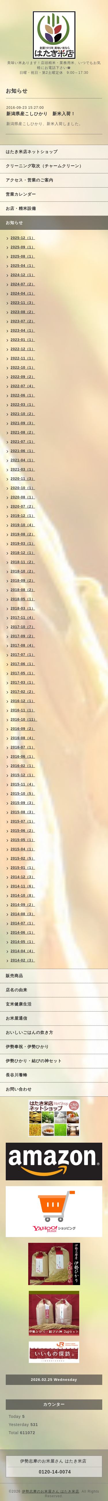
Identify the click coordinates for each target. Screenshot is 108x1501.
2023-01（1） (23, 340)
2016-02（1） (23, 766)
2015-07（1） (23, 821)
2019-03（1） (23, 544)
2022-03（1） (23, 405)
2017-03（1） (23, 682)
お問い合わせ (19, 1089)
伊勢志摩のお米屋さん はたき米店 (50, 1491)
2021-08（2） (23, 432)
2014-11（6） (23, 886)
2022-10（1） (23, 368)
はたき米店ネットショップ (32, 151)
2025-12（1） (23, 238)
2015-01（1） (23, 868)
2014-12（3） (23, 877)
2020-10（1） (23, 488)
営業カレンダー (21, 194)
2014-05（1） (23, 942)
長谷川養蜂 (16, 1075)
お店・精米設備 (21, 208)
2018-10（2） (23, 571)
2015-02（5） (23, 858)
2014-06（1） (23, 933)
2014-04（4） (23, 951)
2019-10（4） (23, 525)
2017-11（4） (23, 618)
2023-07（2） (23, 321)
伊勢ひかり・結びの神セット (34, 1060)
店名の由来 (16, 990)
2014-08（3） (23, 914)
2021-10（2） (23, 414)
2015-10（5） (23, 794)
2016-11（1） (23, 710)
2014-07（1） (23, 923)
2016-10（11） (24, 720)
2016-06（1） (23, 757)
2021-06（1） (23, 451)
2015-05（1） (23, 840)
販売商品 (14, 975)
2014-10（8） (23, 895)
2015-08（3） (23, 812)
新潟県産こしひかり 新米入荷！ (40, 113)
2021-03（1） (23, 469)
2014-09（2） (23, 905)
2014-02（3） (23, 960)
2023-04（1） (23, 331)
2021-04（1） (23, 460)
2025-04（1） (23, 266)
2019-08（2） (23, 534)
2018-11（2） (23, 562)
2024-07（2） (23, 284)
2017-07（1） (23, 655)
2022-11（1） (23, 358)
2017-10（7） (23, 627)
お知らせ (14, 222)
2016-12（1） (23, 701)
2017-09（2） (23, 636)
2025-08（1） (23, 256)
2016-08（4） (23, 738)
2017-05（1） (23, 673)
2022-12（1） (23, 349)
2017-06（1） (23, 664)
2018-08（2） (23, 590)
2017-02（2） (23, 692)
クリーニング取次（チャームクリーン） (45, 166)
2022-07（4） (23, 386)
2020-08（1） (23, 497)
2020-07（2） (23, 506)
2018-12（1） (23, 553)
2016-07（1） (23, 747)
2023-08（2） (23, 312)
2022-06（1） (23, 395)
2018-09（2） (23, 581)
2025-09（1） (23, 247)
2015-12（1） (23, 775)
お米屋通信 (16, 1018)
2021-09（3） (23, 423)
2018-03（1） (23, 608)
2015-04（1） (23, 849)
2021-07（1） (23, 442)
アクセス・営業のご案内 (29, 180)
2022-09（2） (23, 377)
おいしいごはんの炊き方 (29, 1032)
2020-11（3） (23, 479)
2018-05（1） (23, 599)
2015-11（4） (23, 784)
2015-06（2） (23, 831)
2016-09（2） (23, 729)
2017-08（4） (23, 645)
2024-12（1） (23, 275)
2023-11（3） (23, 303)
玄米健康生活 (19, 1004)
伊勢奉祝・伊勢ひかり (27, 1046)
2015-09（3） (23, 803)
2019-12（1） (23, 516)
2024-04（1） (23, 293)
